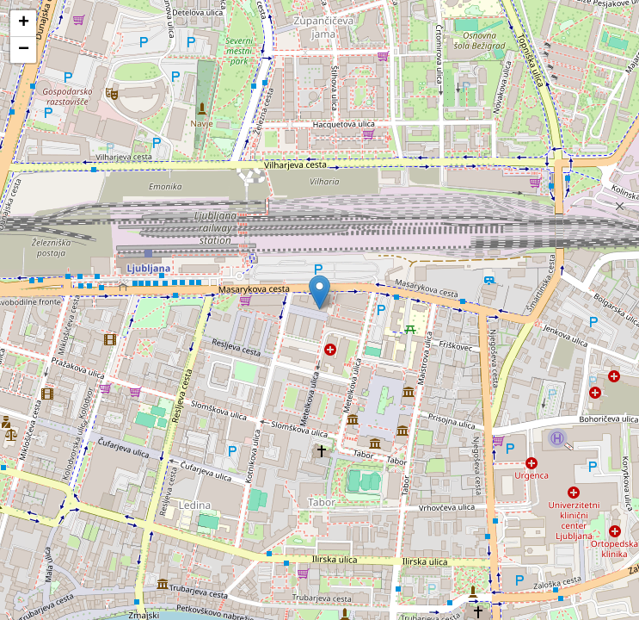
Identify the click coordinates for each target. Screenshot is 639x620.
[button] (319, 292)
